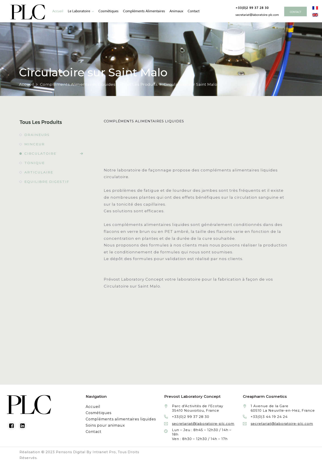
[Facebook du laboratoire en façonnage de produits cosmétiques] (11, 425)
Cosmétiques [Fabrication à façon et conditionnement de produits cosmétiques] (108, 11)
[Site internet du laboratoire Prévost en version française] (315, 7)
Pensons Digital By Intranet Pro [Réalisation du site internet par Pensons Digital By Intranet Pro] (86, 452)
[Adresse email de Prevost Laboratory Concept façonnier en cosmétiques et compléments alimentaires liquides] (256, 15)
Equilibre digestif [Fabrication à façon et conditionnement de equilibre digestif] (46, 181)
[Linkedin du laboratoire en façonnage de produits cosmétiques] (22, 425)
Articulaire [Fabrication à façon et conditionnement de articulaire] (38, 172)
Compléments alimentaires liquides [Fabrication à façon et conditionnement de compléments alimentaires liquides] (121, 419)
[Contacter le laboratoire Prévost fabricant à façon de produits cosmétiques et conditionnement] (295, 11)
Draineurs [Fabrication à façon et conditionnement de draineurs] (37, 135)
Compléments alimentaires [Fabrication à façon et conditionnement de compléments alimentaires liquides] (144, 11)
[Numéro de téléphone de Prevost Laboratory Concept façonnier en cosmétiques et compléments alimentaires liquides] (250, 8)
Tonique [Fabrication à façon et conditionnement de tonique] (34, 163)
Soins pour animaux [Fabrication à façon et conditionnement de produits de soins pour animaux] (105, 425)
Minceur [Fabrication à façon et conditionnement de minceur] (34, 144)
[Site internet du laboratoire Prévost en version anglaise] (315, 14)
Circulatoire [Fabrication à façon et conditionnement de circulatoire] (40, 153)
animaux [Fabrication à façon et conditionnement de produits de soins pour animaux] (176, 11)
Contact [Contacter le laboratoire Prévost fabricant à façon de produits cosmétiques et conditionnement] (193, 11)
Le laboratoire (79, 11)
